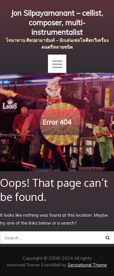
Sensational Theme (87, 265)
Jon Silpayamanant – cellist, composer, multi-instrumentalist (57, 22)
